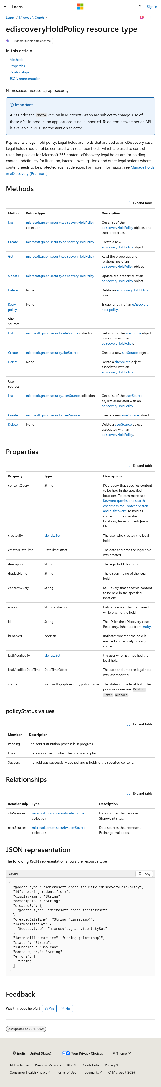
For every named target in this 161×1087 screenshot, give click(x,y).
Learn (10, 17)
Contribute (91, 1065)
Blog (70, 1065)
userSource (133, 395)
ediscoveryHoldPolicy (117, 227)
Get (10, 256)
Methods (16, 59)
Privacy (110, 1065)
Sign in (152, 6)
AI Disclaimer (19, 1065)
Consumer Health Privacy (28, 1072)
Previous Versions (48, 1065)
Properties (17, 65)
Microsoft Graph (31, 17)
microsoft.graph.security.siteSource (52, 333)
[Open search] (140, 6)
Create (13, 242)
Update (13, 275)
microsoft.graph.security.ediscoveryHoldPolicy (60, 222)
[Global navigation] (5, 6)
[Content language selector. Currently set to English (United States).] (32, 1053)
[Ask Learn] (142, 17)
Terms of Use (66, 1072)
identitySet (52, 535)
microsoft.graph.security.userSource (53, 395)
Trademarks (90, 1072)
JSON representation (25, 78)
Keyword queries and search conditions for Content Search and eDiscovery (125, 505)
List (10, 222)
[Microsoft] (80, 6)
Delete (13, 290)
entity (146, 626)
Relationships (19, 72)
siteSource (133, 333)
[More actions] (151, 17)
